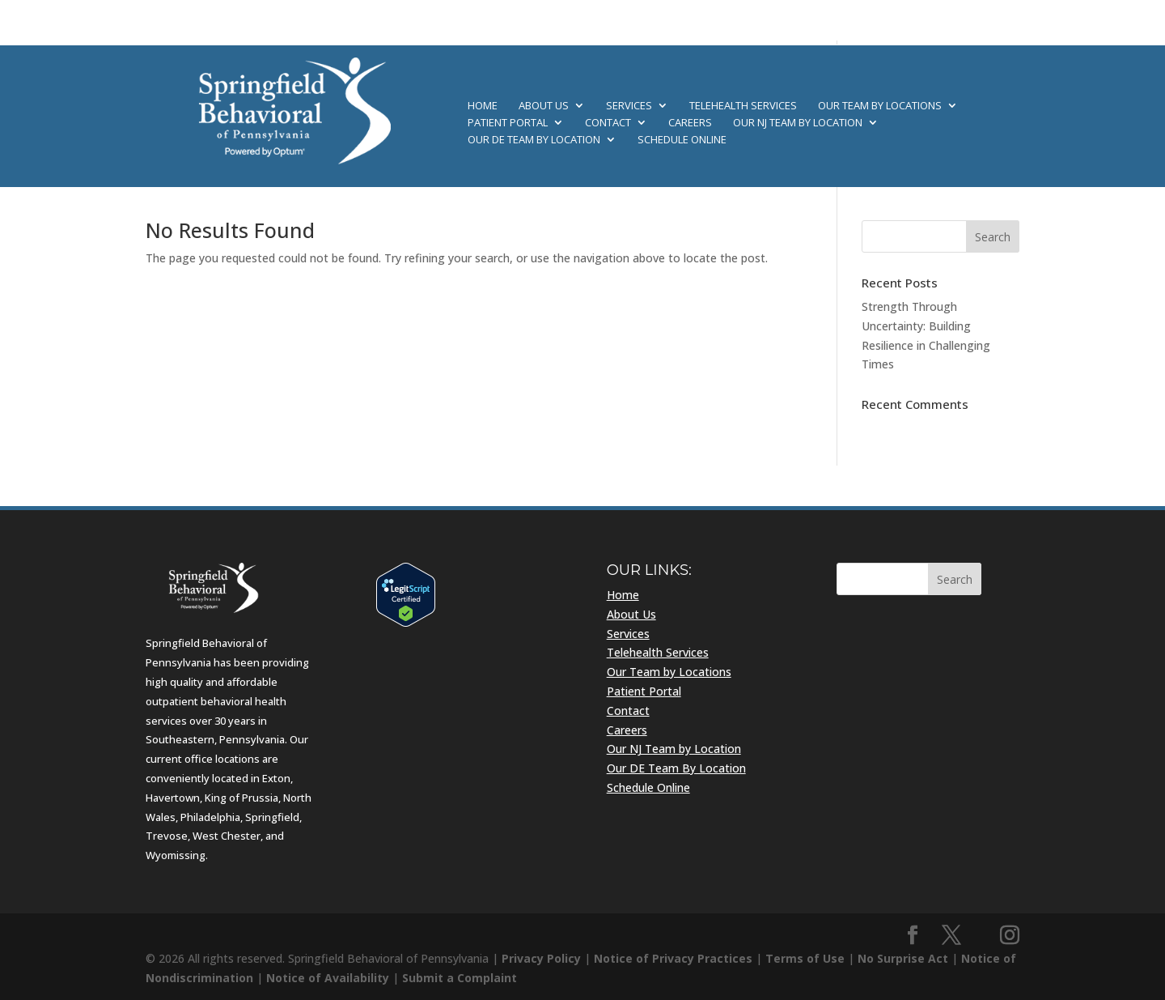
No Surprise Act (903, 958)
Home (483, 106)
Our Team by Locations (880, 106)
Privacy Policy (541, 958)
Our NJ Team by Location (797, 123)
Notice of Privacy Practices (673, 958)
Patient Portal (508, 123)
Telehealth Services (743, 106)
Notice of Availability (327, 977)
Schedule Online (682, 140)
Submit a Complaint (459, 977)
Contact (608, 123)
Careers (690, 123)
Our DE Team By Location (534, 140)
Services (629, 106)
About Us (544, 106)
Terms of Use (805, 958)
